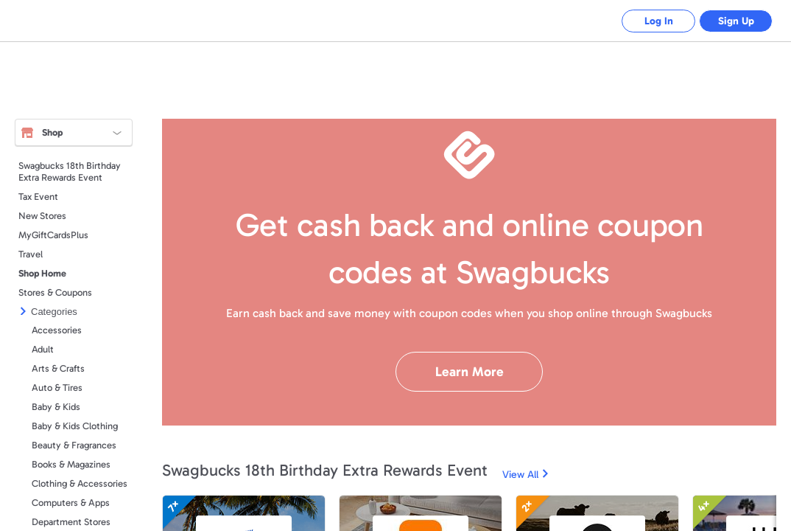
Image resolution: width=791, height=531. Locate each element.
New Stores (42, 215)
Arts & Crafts (58, 368)
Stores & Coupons (55, 292)
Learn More (469, 372)
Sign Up (736, 21)
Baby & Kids (56, 406)
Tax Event (38, 196)
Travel (30, 254)
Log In (658, 21)
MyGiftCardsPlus (53, 234)
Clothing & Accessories (79, 483)
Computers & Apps (71, 502)
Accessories (57, 330)
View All (520, 474)
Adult (43, 349)
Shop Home (42, 273)
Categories (54, 311)
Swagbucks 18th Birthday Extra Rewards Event (69, 171)
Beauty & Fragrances (74, 445)
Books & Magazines (71, 464)
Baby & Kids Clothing (75, 425)
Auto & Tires (57, 387)
